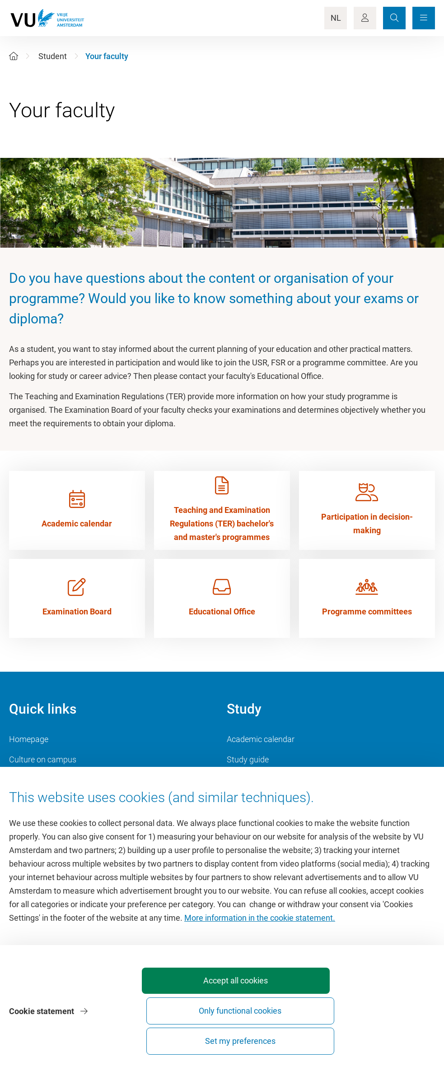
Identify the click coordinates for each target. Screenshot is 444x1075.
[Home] (13, 56)
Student (52, 56)
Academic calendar (260, 739)
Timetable (244, 779)
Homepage (28, 739)
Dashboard (28, 800)
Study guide (248, 759)
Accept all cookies (183, 1041)
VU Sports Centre (39, 779)
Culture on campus (42, 759)
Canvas (240, 800)
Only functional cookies (283, 1037)
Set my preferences (383, 1041)
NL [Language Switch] (336, 18)
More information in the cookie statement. (259, 969)
